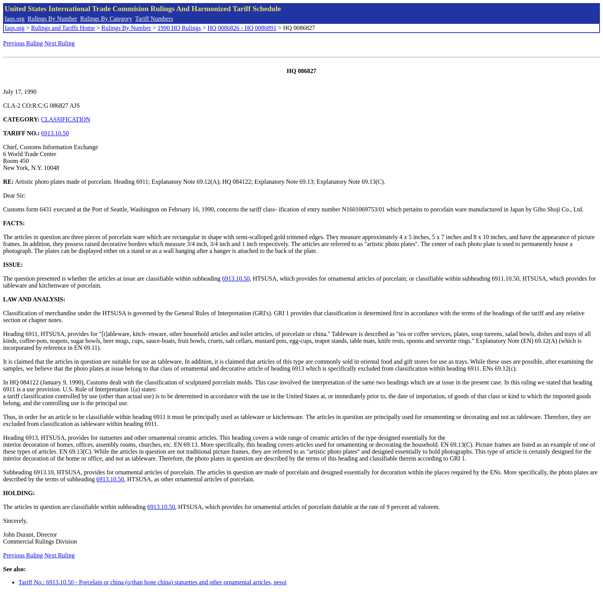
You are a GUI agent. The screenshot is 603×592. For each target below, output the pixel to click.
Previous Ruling (23, 43)
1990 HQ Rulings (179, 28)
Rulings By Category (106, 18)
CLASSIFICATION (65, 119)
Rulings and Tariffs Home (63, 28)
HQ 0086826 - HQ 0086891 (242, 28)
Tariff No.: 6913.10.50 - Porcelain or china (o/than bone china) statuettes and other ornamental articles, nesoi (152, 582)
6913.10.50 (55, 133)
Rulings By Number (52, 18)
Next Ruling (60, 43)
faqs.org (15, 18)
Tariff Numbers (154, 18)
